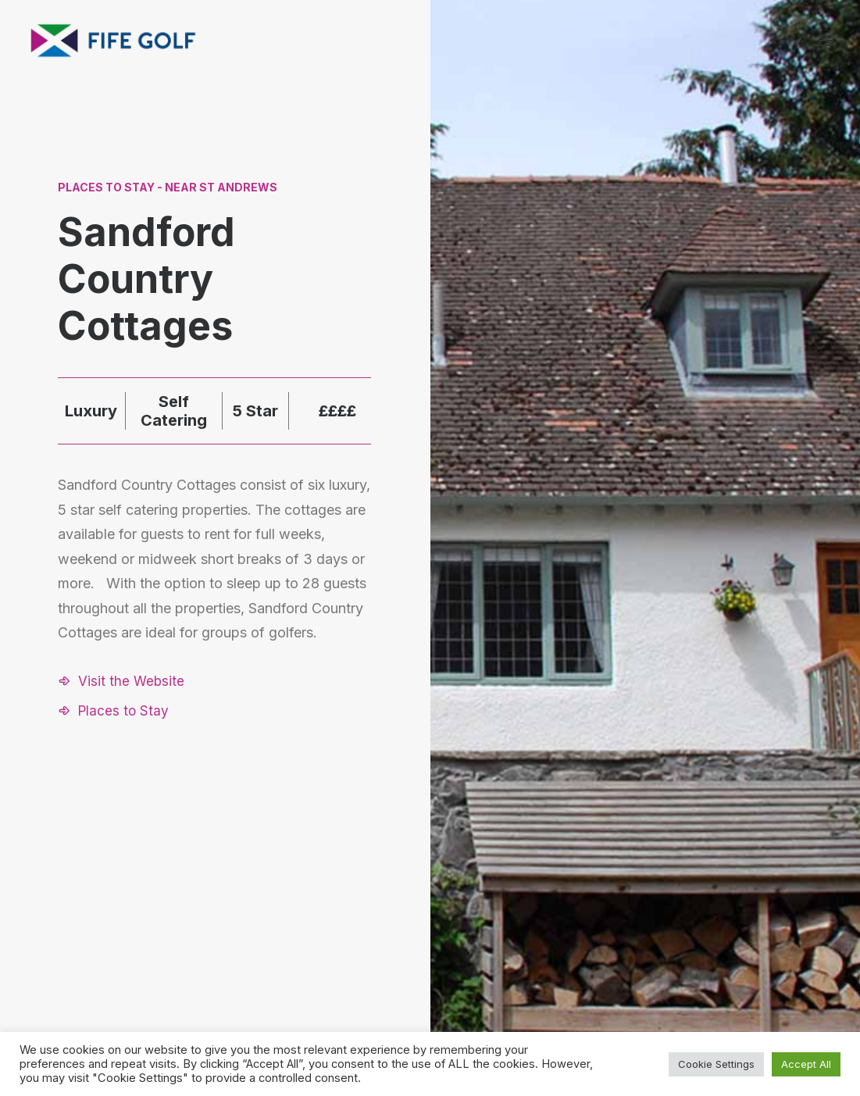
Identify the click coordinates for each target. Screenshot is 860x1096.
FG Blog (687, 943)
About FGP (695, 881)
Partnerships (588, 923)
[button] (121, 681)
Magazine (692, 923)
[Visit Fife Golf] (114, 40)
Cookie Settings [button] (716, 1064)
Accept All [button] (806, 1064)
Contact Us (696, 902)
